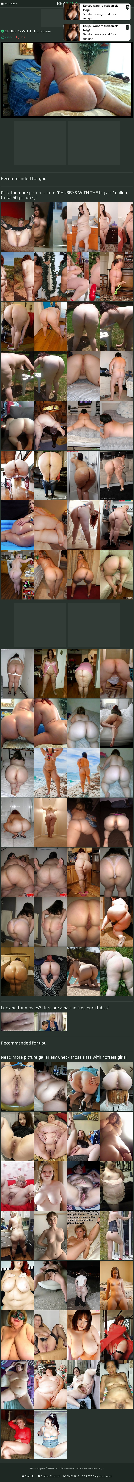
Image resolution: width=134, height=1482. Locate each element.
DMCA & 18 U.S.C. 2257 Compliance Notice (88, 1476)
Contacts (28, 1476)
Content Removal (48, 1476)
